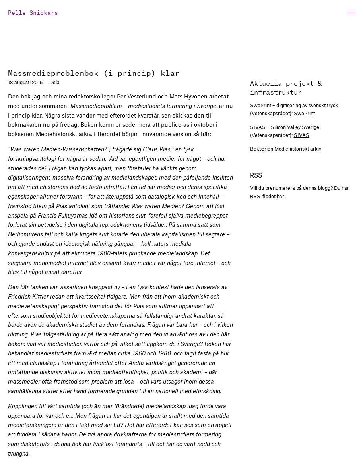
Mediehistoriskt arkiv (297, 148)
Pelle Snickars (33, 11)
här (280, 196)
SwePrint (304, 113)
